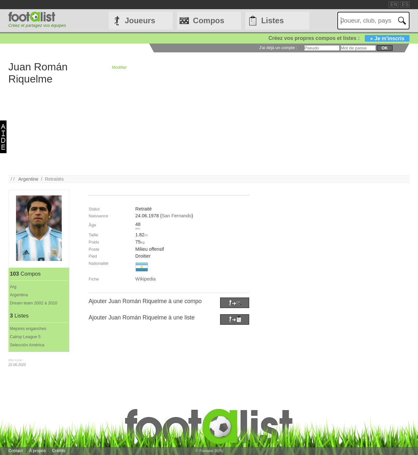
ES (405, 4)
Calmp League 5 (25, 336)
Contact (15, 450)
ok (384, 48)
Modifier (119, 67)
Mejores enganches (28, 328)
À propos (37, 450)
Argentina (19, 294)
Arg (13, 286)
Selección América (27, 344)
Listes (272, 20)
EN (393, 4)
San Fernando (176, 215)
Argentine (28, 179)
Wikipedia (145, 279)
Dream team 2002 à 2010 (33, 302)
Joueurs (140, 20)
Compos (208, 20)
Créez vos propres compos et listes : (339, 38)
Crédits (58, 450)
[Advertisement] (204, 129)
